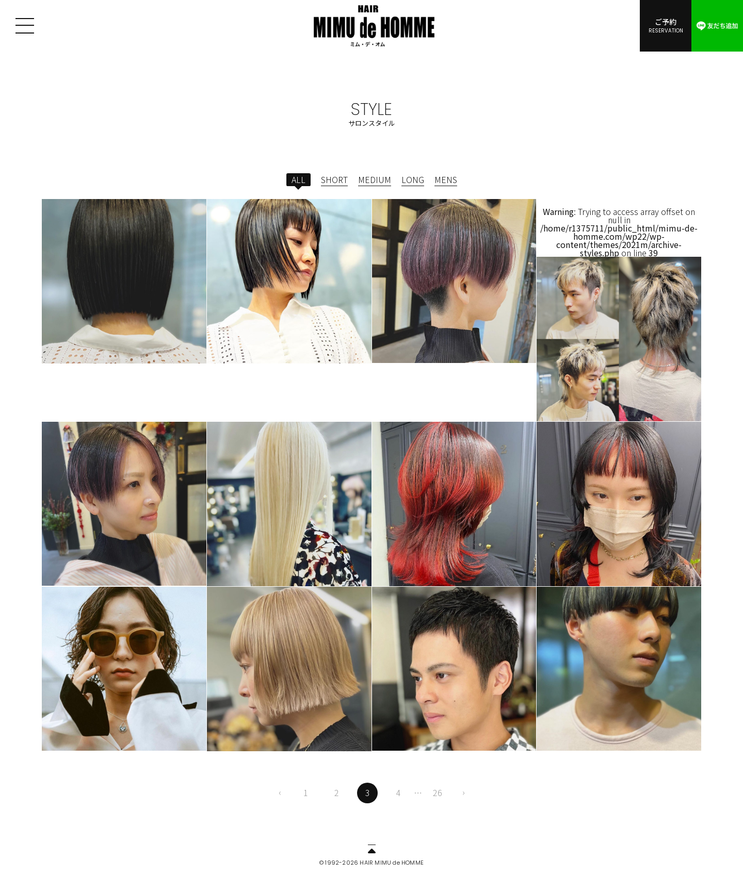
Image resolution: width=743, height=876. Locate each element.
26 (437, 792)
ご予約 (665, 25)
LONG (412, 179)
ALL (298, 179)
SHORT (334, 179)
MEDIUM (374, 179)
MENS (445, 179)
